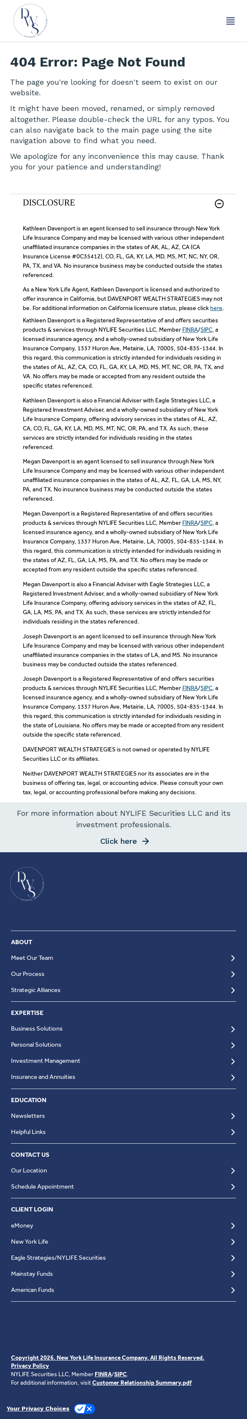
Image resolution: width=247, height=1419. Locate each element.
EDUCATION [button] (29, 1100)
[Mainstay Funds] (123, 1274)
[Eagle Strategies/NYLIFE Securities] (123, 1258)
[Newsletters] (123, 1116)
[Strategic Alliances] (123, 990)
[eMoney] (123, 1226)
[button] (219, 204)
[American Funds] (123, 1290)
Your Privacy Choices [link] (38, 1408)
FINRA (190, 329)
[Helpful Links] (123, 1132)
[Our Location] (123, 1170)
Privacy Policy (30, 1365)
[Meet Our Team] (123, 958)
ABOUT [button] (21, 942)
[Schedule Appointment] (123, 1187)
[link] (123, 209)
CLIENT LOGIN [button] (32, 1209)
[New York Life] (123, 1242)
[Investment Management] (123, 1061)
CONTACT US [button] (30, 1154)
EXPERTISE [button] (27, 1013)
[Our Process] (123, 974)
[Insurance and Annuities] (123, 1077)
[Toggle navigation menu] (230, 21)
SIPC (206, 329)
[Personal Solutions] (123, 1045)
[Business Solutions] (123, 1029)
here (216, 308)
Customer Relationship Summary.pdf (142, 1382)
